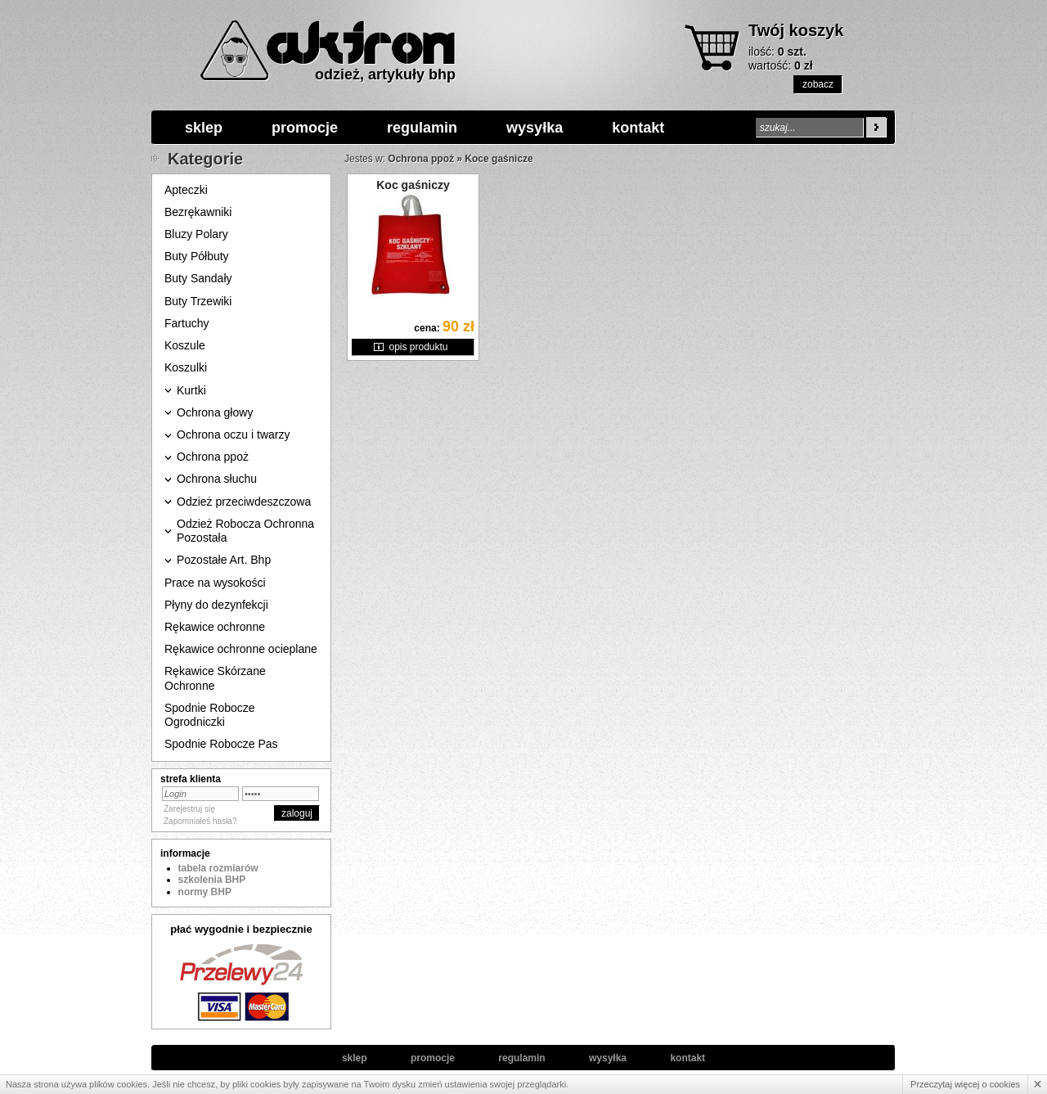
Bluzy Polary (196, 234)
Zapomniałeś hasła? (200, 821)
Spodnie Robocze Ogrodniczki (209, 714)
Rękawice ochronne (214, 626)
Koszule (184, 345)
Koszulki (185, 367)
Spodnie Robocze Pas (221, 743)
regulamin (422, 127)
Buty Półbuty (196, 256)
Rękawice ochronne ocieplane (240, 648)
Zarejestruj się (189, 808)
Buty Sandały (198, 278)
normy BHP (204, 892)
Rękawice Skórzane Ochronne (215, 677)
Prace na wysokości (215, 582)
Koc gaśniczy (412, 184)
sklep (203, 127)
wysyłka (534, 127)
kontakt (638, 127)
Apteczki (186, 189)
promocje (305, 127)
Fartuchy (186, 323)
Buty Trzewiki (197, 301)
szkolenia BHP (212, 879)
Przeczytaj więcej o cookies (965, 1084)
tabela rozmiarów (218, 868)
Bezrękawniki (197, 211)
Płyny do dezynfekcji (216, 604)
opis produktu (418, 347)
